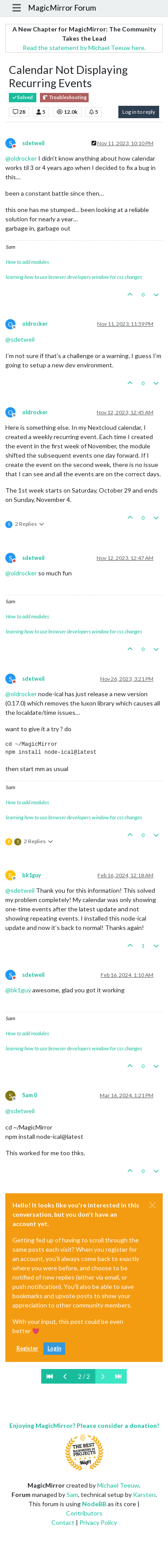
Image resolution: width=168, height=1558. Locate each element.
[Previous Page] (65, 1376)
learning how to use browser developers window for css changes (74, 277)
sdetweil (33, 143)
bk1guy (31, 875)
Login (54, 1348)
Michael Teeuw (118, 1485)
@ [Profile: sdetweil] (20, 339)
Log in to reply (138, 111)
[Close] (152, 1205)
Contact (62, 1522)
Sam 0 (29, 1095)
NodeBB (94, 1504)
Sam (72, 1494)
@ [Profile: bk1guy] (18, 990)
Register (27, 1348)
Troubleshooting (64, 97)
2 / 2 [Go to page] (84, 1376)
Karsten (144, 1494)
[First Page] (49, 1376)
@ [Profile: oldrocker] (21, 158)
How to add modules (27, 261)
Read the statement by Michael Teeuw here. (84, 47)
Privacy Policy (98, 1522)
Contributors (84, 1513)
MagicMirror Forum (62, 7)
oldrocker (34, 323)
